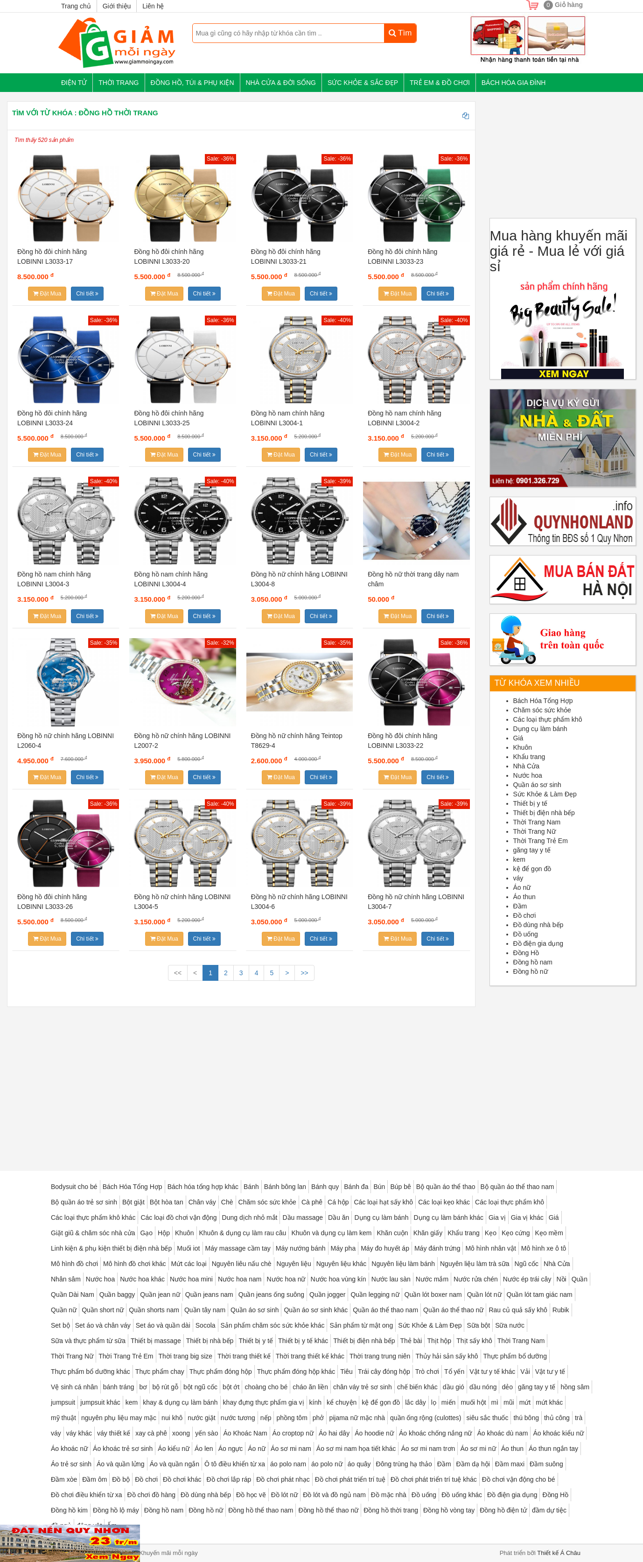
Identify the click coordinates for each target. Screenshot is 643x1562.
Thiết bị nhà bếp (210, 1340)
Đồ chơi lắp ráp (228, 1479)
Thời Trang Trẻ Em (540, 840)
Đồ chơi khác (182, 1479)
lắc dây (415, 1402)
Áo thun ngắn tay (553, 1448)
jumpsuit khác (100, 1402)
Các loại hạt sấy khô (383, 1202)
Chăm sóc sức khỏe (542, 710)
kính (315, 1402)
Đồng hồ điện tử (503, 1510)
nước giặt (201, 1417)
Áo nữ (522, 887)
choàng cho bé (266, 1387)
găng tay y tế (532, 850)
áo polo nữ (326, 1464)
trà (578, 1417)
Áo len (204, 1448)
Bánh (251, 1186)
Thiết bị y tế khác (303, 1340)
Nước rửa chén (476, 1279)
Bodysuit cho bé (74, 1186)
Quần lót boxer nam (433, 1294)
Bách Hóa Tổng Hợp (543, 700)
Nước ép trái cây (527, 1279)
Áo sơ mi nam (291, 1448)
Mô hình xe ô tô (543, 1248)
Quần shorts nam (154, 1310)
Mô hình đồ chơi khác (134, 1263)
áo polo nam (288, 1464)
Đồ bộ (121, 1479)
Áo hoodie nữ (374, 1433)
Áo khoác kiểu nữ (558, 1433)
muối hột (473, 1402)
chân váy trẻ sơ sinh (362, 1387)
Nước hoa (527, 775)
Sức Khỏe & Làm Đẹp (545, 794)
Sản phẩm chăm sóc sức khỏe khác (273, 1325)
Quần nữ (64, 1310)
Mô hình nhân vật (490, 1248)
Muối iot (188, 1248)
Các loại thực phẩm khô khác (93, 1217)
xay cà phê (151, 1433)
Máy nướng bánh (301, 1248)
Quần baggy (117, 1294)
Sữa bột (478, 1325)
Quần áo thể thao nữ (453, 1310)
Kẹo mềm (549, 1233)
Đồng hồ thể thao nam (260, 1510)
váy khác (79, 1433)
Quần (579, 1279)
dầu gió (453, 1387)
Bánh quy (325, 1186)
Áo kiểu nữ (173, 1448)
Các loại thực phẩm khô (547, 719)
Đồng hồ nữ (530, 971)
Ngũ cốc (527, 1263)
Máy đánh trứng (437, 1248)
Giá (518, 738)
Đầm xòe (64, 1479)
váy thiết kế (113, 1433)
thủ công (557, 1417)
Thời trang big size (186, 1356)
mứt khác (549, 1402)
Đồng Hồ (526, 953)
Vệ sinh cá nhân (74, 1387)
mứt (525, 1402)
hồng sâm (574, 1387)
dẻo (507, 1387)
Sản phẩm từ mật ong (361, 1325)
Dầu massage (302, 1217)
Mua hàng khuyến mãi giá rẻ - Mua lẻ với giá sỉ (559, 251)
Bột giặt (133, 1202)
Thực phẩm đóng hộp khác (296, 1371)
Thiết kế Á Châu (558, 1552)
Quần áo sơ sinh (537, 784)
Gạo (146, 1233)
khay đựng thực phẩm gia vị (263, 1402)
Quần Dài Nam (72, 1294)
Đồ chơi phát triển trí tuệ (350, 1479)
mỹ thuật (63, 1417)
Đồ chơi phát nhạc (283, 1479)
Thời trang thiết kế (244, 1356)
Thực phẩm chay (159, 1371)
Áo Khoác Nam (245, 1433)
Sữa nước (509, 1325)
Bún (379, 1186)
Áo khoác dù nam (502, 1433)
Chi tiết (87, 293)
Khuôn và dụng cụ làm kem (331, 1233)
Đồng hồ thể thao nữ (328, 1510)
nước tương (238, 1417)
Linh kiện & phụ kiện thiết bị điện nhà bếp (111, 1248)
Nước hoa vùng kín (338, 1279)
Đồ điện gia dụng (538, 943)
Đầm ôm (94, 1479)
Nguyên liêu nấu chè (242, 1263)
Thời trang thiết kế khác (310, 1356)
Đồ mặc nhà (388, 1495)
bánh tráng (118, 1387)
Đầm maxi (509, 1464)
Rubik (560, 1310)
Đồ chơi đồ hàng (151, 1495)
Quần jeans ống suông (271, 1294)
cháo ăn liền (310, 1387)
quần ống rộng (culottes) (425, 1417)
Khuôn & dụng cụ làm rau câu (243, 1233)
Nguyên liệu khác (341, 1263)
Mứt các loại (189, 1263)
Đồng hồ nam (532, 962)
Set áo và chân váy (103, 1325)
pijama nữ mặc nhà (357, 1417)
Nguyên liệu (294, 1263)
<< (178, 973)
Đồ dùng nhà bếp (538, 925)
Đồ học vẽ (251, 1495)
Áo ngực (230, 1448)
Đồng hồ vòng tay (449, 1510)
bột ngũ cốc (200, 1387)
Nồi (561, 1279)
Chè (227, 1202)
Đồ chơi (524, 915)
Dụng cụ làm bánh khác (448, 1217)
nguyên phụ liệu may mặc (118, 1417)
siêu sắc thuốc (488, 1417)
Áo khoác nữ (69, 1448)
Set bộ (60, 1325)
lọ (433, 1402)
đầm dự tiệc (549, 1510)
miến (448, 1402)
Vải (525, 1371)
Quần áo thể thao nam (385, 1310)
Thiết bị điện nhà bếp (544, 812)
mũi (508, 1402)
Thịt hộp (439, 1340)
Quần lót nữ (484, 1294)
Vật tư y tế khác (492, 1371)
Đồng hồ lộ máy (116, 1510)
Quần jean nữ (160, 1294)
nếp (266, 1417)
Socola (206, 1325)
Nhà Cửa (526, 766)
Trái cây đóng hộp (384, 1371)
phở (318, 1417)
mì (495, 1402)
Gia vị (497, 1217)
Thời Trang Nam (537, 822)
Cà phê (311, 1202)
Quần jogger (327, 1294)
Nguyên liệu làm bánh (403, 1263)
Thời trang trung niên (379, 1356)
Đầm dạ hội (473, 1464)
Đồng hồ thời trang (390, 1510)
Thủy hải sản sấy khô (446, 1356)
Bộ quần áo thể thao (445, 1186)
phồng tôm (291, 1417)
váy (518, 878)
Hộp (164, 1233)
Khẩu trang (529, 756)
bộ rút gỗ (165, 1387)
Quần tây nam (204, 1310)
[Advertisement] (241, 1081)
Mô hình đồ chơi (74, 1263)
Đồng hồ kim (69, 1510)
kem (519, 859)
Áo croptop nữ (293, 1433)
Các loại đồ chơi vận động (178, 1217)
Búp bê (400, 1186)
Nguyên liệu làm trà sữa (475, 1263)
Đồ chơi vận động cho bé (518, 1479)
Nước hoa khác (142, 1279)
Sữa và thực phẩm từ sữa (88, 1340)
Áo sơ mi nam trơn (428, 1448)
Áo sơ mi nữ (478, 1448)
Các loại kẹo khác (444, 1202)
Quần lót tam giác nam (540, 1294)
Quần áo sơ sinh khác (316, 1310)
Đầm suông (546, 1464)
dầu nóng (483, 1387)
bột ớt (231, 1387)
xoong (181, 1433)
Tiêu (346, 1371)
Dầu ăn (338, 1217)
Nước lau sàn (391, 1279)
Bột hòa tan (166, 1202)
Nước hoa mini (191, 1279)
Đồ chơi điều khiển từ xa (86, 1495)
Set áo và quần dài (163, 1325)
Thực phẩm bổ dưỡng (515, 1356)
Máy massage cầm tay (238, 1248)
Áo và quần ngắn (174, 1464)
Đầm (520, 906)
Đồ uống (525, 934)
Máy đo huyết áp (385, 1248)
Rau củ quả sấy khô (518, 1310)
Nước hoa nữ (285, 1279)
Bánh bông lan (285, 1186)
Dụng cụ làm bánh (540, 728)
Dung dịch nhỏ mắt (250, 1217)
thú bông (526, 1417)
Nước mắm (432, 1279)
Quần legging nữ (374, 1294)
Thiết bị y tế (530, 803)
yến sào (206, 1433)
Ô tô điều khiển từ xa (234, 1464)
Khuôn (522, 747)
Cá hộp (338, 1202)
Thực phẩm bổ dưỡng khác (90, 1371)
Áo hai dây (334, 1433)
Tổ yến (454, 1371)
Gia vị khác (527, 1217)
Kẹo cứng (516, 1233)
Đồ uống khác (461, 1495)
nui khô (171, 1417)
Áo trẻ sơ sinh (71, 1464)
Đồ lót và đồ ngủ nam (334, 1495)
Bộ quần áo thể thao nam (517, 1186)
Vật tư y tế (550, 1371)
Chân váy (202, 1202)
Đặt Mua (47, 293)
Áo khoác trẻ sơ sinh (123, 1448)
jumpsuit (63, 1402)
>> (304, 973)
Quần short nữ (103, 1310)
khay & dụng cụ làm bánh (180, 1402)
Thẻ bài (411, 1340)
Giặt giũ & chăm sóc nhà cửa (93, 1233)
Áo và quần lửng (121, 1464)
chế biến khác (417, 1387)
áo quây (359, 1464)
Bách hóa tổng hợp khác (203, 1186)
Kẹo (490, 1233)
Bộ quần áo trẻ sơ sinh (84, 1202)
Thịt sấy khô (474, 1340)
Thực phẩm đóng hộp (220, 1371)
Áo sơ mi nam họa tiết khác (356, 1448)
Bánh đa (356, 1186)
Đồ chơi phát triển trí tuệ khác (434, 1479)
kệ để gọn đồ (532, 868)
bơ (143, 1387)
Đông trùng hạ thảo (404, 1464)
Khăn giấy (427, 1233)
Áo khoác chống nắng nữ (435, 1433)
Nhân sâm (66, 1279)
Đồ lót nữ (284, 1495)
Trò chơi (427, 1371)
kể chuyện (341, 1402)
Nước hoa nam (239, 1279)
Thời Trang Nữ (534, 831)
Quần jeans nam (209, 1294)
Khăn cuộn (392, 1233)
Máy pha (343, 1248)
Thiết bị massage (156, 1340)
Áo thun (524, 897)
